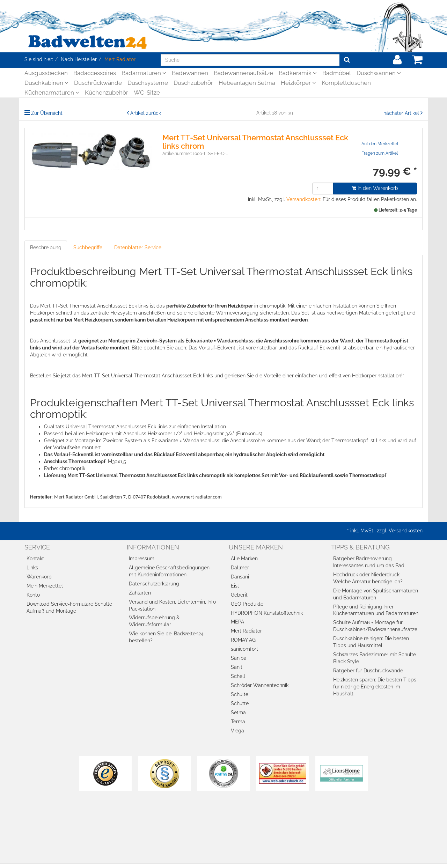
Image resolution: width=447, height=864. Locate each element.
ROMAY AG (243, 640)
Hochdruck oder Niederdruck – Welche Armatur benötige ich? (368, 578)
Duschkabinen (46, 82)
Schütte (240, 703)
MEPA (237, 622)
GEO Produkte (247, 604)
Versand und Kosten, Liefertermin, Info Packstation (172, 605)
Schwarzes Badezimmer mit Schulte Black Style (374, 658)
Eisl (235, 586)
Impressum (141, 558)
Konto (33, 595)
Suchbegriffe (87, 247)
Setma (238, 712)
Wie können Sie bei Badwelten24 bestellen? (166, 637)
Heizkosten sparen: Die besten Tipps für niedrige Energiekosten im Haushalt (374, 686)
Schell (238, 676)
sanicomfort (244, 649)
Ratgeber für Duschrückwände (368, 670)
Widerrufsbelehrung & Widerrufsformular (154, 621)
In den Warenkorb (375, 188)
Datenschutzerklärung (154, 583)
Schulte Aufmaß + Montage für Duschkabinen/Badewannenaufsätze (375, 626)
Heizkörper (298, 82)
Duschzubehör (193, 82)
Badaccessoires (94, 72)
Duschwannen (379, 72)
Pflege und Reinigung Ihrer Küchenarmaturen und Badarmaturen (375, 610)
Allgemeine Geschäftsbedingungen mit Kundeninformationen (169, 571)
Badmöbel (336, 72)
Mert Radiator (246, 631)
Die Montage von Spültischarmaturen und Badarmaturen (375, 594)
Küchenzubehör (106, 92)
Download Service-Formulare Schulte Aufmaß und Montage (69, 607)
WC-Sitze (147, 92)
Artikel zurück (145, 113)
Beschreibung (45, 247)
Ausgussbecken (46, 72)
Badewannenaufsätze (243, 72)
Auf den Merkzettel (379, 143)
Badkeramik (298, 72)
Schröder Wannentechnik (259, 685)
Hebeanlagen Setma (247, 82)
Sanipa (239, 658)
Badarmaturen (144, 72)
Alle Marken (244, 558)
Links (32, 567)
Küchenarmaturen (51, 92)
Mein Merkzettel (45, 586)
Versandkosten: (303, 199)
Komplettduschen (346, 82)
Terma (238, 721)
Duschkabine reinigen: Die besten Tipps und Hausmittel (371, 642)
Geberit (239, 595)
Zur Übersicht (47, 113)
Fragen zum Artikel (379, 153)
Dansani (240, 576)
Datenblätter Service (137, 247)
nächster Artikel (401, 113)
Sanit (236, 667)
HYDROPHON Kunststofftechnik (267, 613)
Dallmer (240, 567)
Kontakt (35, 558)
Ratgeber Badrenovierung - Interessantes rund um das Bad (368, 562)
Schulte (239, 694)
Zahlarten (140, 593)
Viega (237, 730)
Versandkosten (406, 530)
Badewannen (190, 72)
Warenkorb (39, 576)
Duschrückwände (98, 82)
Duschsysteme (147, 82)
